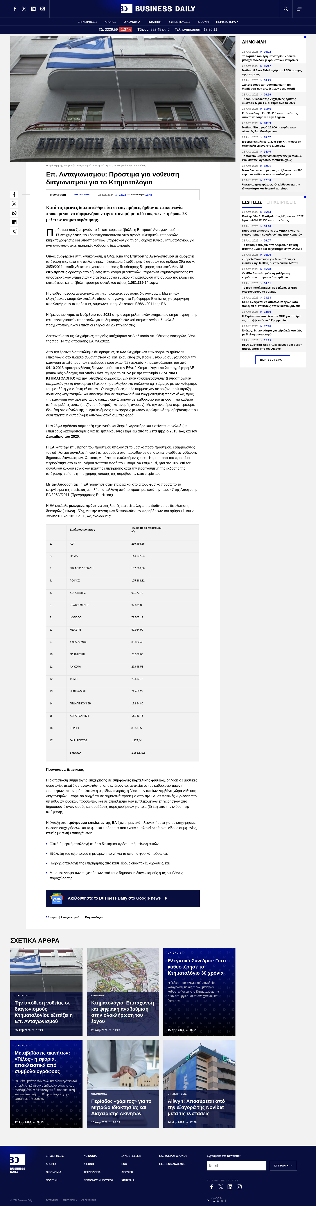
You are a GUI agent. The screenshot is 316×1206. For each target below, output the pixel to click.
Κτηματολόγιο (94, 917)
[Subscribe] (281, 1165)
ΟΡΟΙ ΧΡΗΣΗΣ (88, 1200)
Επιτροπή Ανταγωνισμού (63, 917)
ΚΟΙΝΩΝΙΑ (90, 1155)
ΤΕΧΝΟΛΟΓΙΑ (92, 1172)
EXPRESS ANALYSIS (172, 1164)
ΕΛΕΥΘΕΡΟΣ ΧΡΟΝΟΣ (173, 1155)
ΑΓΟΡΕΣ (110, 21)
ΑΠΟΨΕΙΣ (127, 1172)
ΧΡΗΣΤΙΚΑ (128, 1180)
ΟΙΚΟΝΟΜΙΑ (132, 21)
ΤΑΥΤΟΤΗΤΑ (52, 1200)
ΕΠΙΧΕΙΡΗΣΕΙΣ (87, 21)
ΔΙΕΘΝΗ (203, 21)
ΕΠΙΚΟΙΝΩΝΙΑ (70, 1200)
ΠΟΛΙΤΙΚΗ (154, 21)
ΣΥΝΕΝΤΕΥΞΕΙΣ (179, 21)
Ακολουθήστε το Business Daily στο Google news (108, 898)
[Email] (236, 1165)
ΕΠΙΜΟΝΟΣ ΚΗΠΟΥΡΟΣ (98, 1180)
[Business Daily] (17, 1172)
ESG (124, 1164)
